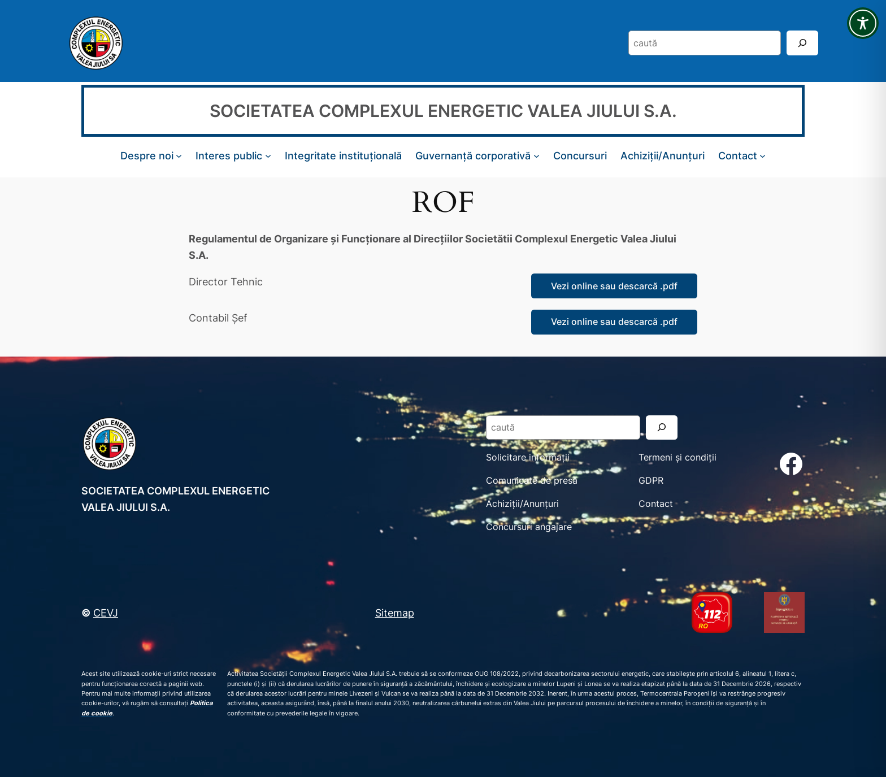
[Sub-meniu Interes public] (268, 156)
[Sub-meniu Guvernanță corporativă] (536, 156)
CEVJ (105, 612)
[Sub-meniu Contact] (762, 156)
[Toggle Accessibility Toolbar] (863, 23)
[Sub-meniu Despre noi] (179, 156)
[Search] (802, 43)
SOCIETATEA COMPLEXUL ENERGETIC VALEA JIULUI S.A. (443, 111)
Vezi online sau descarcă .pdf (614, 286)
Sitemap (394, 612)
